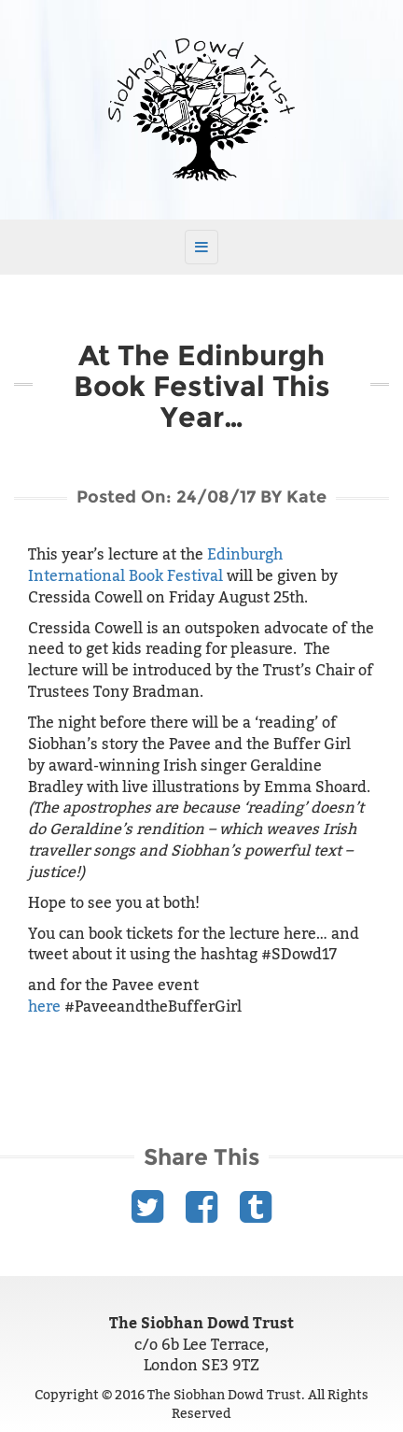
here (44, 1007)
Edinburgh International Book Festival (155, 565)
